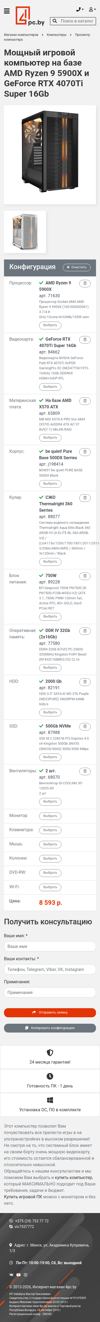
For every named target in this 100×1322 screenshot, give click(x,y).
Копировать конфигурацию (50, 1028)
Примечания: (17, 981)
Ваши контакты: (21, 958)
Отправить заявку (50, 1012)
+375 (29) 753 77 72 (29, 1221)
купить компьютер (73, 1177)
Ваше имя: (16, 935)
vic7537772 (21, 1227)
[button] (80, 9)
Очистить (77, 267)
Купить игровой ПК (23, 1196)
